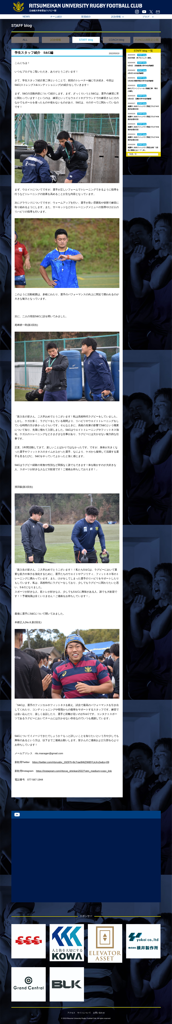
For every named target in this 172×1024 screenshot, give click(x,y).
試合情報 (116, 16)
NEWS (26, 16)
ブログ (145, 16)
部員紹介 (86, 16)
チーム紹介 (56, 16)
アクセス (71, 1013)
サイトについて (84, 1013)
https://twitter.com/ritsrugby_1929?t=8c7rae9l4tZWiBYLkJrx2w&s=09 (70, 762)
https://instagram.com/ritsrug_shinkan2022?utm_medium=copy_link (74, 771)
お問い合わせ (99, 1013)
